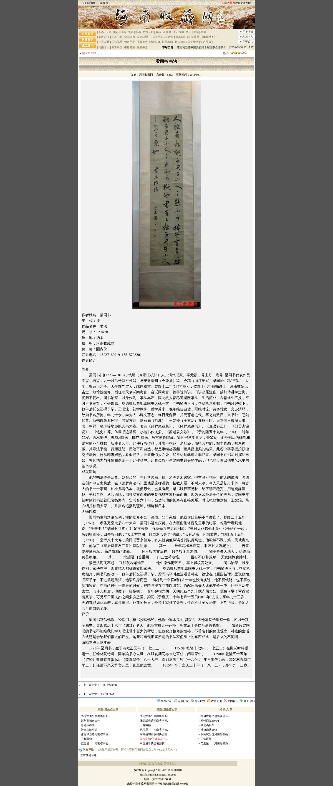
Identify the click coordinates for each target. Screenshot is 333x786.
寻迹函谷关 (88, 725)
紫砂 (158, 32)
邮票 (196, 32)
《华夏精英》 (208, 36)
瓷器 (131, 32)
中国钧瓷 (155, 36)
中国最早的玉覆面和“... (154, 743)
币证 (188, 32)
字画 (138, 32)
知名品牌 (205, 41)
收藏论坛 (181, 36)
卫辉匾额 (86, 738)
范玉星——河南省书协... (95, 743)
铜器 (123, 32)
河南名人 (103, 47)
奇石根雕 (178, 32)
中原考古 (129, 47)
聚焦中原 (142, 47)
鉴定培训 (142, 36)
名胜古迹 (103, 36)
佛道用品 (129, 41)
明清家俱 (154, 41)
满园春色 (142, 41)
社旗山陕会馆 (89, 729)
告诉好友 (183, 701)
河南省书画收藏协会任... (154, 734)
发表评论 (166, 701)
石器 (101, 32)
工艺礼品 (116, 41)
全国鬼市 (129, 36)
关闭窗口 (232, 701)
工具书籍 (116, 36)
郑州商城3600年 (90, 720)
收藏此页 (216, 701)
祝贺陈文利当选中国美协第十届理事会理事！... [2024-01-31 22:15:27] (214, 47)
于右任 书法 (107, 694)
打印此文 (200, 701)
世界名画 (167, 41)
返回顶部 (249, 701)
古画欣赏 (168, 36)
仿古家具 (103, 41)
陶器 (116, 32)
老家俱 (167, 32)
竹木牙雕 (148, 32)
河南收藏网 (146, 74)
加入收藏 (157, 763)
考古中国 (116, 47)
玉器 (108, 32)
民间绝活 (193, 41)
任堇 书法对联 (108, 685)
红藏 (203, 32)
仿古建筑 (180, 41)
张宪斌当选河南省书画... (95, 734)
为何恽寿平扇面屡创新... (95, 716)
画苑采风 (193, 36)
